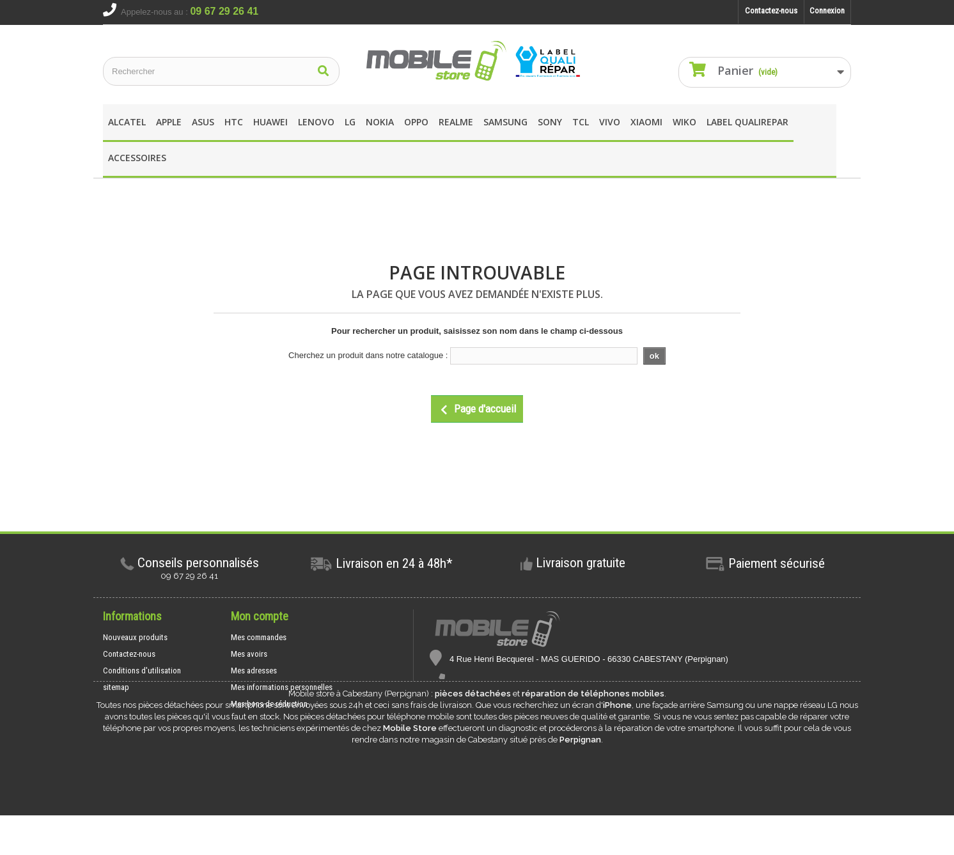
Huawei (270, 122)
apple (169, 122)
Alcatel (127, 122)
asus (203, 122)
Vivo (609, 122)
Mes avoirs (249, 654)
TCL (580, 122)
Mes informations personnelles (281, 687)
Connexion (827, 10)
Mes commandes (258, 637)
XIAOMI (646, 122)
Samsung (505, 122)
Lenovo (316, 122)
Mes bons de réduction (269, 704)
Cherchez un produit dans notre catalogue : (368, 355)
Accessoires (137, 158)
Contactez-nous (771, 10)
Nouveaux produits (135, 637)
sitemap (116, 687)
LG (350, 122)
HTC (233, 122)
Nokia (380, 122)
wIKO (684, 122)
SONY (550, 122)
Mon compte (259, 616)
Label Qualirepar (747, 122)
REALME (456, 122)
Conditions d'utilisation (142, 670)
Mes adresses (254, 670)
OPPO (416, 122)
